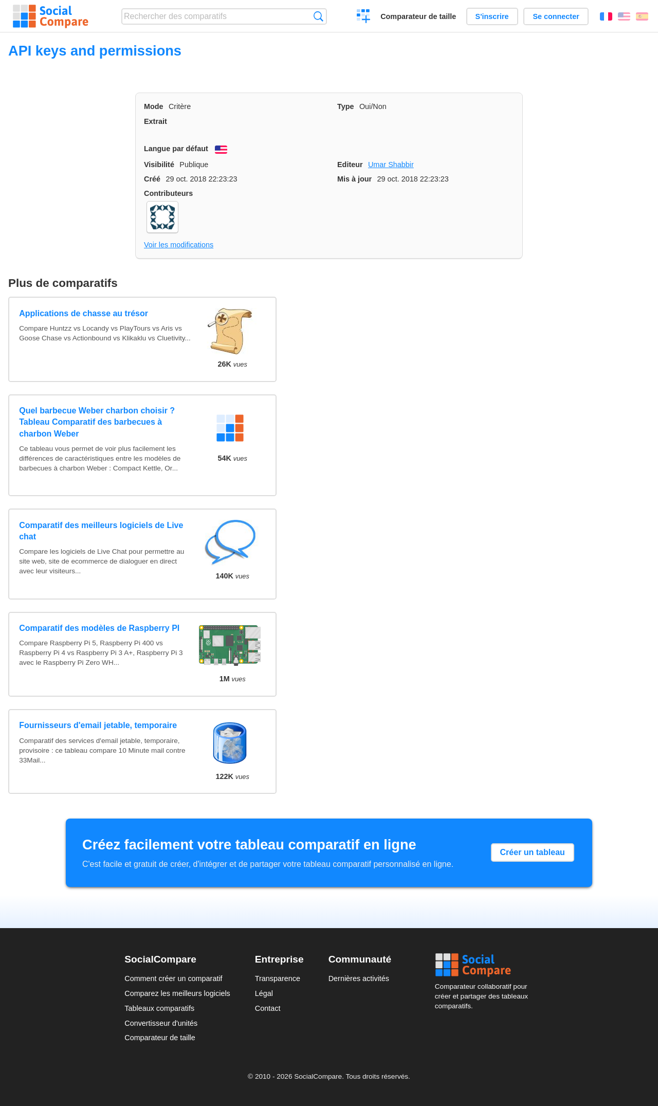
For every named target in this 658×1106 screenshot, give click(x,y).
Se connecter (556, 16)
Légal (264, 993)
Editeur (350, 164)
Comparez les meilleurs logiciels (177, 993)
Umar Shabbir (391, 164)
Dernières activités (358, 978)
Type (345, 106)
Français (606, 16)
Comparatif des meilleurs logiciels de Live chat (101, 531)
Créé (152, 179)
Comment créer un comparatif (173, 978)
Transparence (277, 978)
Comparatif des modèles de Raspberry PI (99, 628)
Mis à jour (354, 179)
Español (642, 16)
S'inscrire (492, 16)
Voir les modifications (178, 245)
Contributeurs (168, 193)
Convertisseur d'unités (160, 1023)
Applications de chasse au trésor (83, 313)
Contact (268, 1008)
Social (484, 965)
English (624, 16)
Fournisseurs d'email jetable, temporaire (98, 725)
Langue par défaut (176, 148)
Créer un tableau (532, 852)
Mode (153, 106)
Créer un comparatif (364, 17)
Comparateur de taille (418, 16)
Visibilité (159, 164)
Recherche (318, 16)
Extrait (155, 121)
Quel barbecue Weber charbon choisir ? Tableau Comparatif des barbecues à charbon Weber (97, 422)
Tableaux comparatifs (159, 1008)
